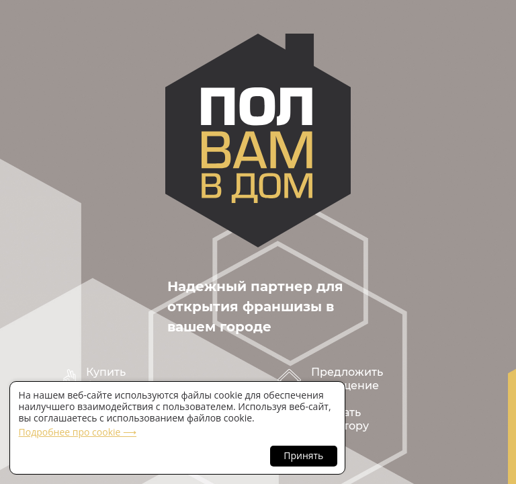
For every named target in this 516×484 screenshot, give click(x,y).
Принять (303, 455)
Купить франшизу (115, 379)
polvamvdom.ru (258, 140)
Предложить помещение (347, 379)
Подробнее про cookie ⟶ (77, 432)
